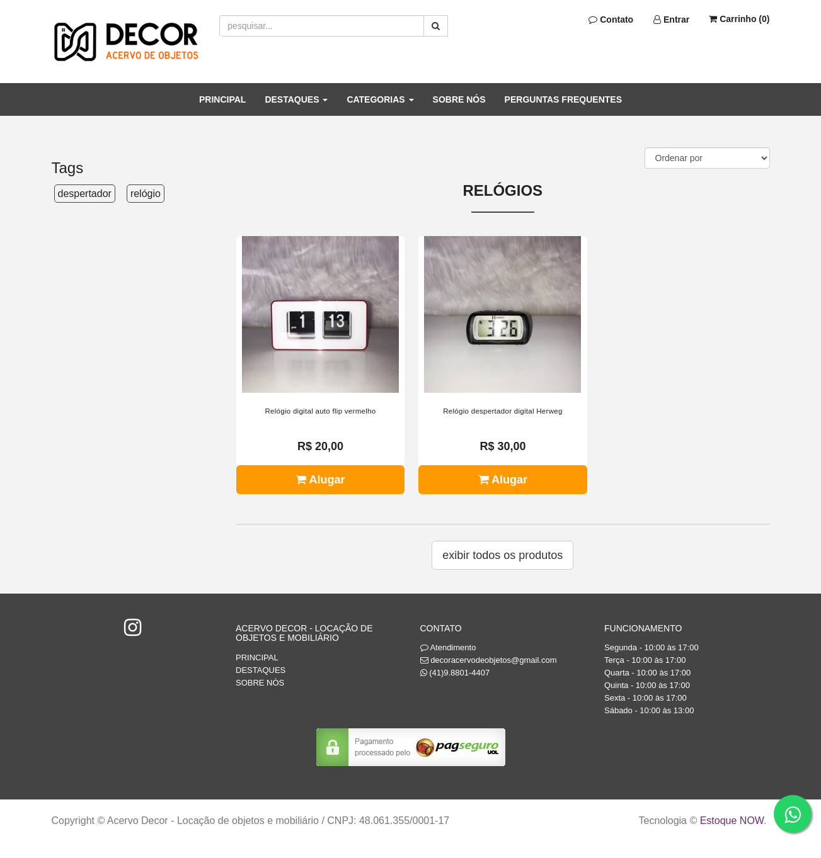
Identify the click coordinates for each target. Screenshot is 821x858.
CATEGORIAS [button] (380, 99)
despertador (85, 193)
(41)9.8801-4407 (459, 672)
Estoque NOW (732, 820)
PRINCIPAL (222, 99)
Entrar (671, 19)
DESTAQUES (260, 670)
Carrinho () (739, 19)
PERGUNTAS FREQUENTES (563, 99)
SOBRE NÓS (459, 99)
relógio (145, 193)
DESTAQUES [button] (296, 99)
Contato (610, 19)
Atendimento (448, 647)
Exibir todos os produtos (502, 555)
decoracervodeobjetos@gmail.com (493, 660)
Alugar (320, 479)
